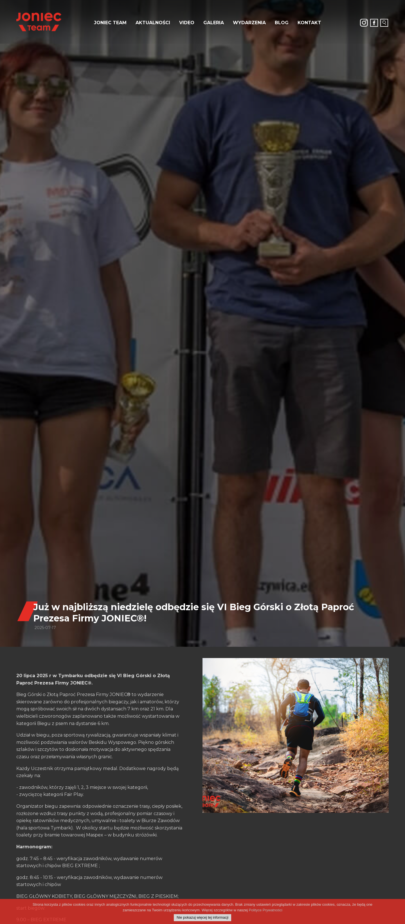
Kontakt (309, 22)
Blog (282, 22)
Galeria (213, 22)
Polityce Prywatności (265, 910)
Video (186, 22)
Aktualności (153, 22)
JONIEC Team (110, 22)
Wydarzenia (249, 22)
